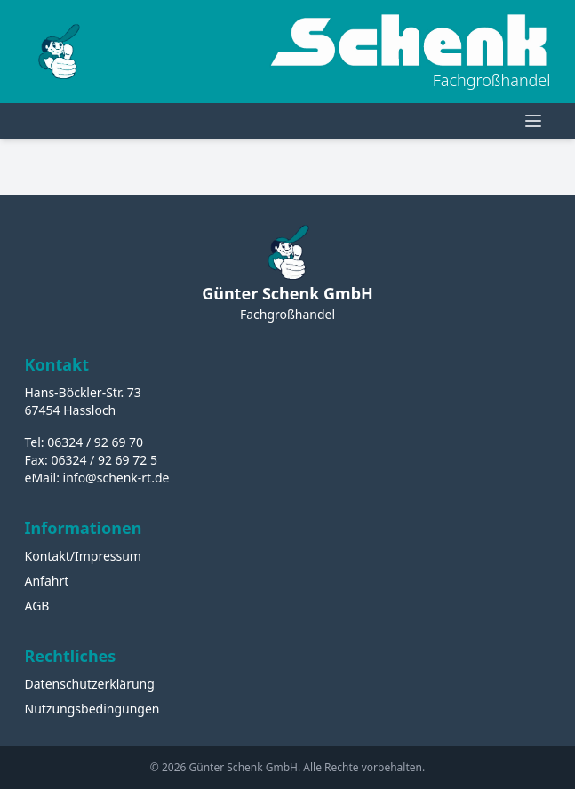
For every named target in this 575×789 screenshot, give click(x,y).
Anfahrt (47, 580)
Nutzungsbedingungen (92, 708)
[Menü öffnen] (533, 121)
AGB (37, 605)
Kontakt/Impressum (83, 555)
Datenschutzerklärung (90, 683)
